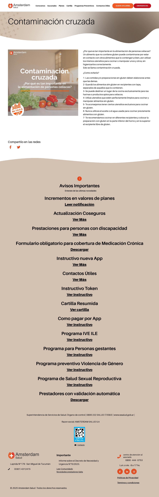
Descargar (79, 249)
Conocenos (40, 6)
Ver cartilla (79, 310)
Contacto (81, 445)
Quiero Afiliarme (123, 6)
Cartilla (69, 6)
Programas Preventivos (84, 6)
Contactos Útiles (103, 6)
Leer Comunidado (65, 469)
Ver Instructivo (79, 294)
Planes (61, 6)
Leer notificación (79, 204)
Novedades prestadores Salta (70, 472)
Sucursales (52, 6)
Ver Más (79, 219)
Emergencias (142, 6)
